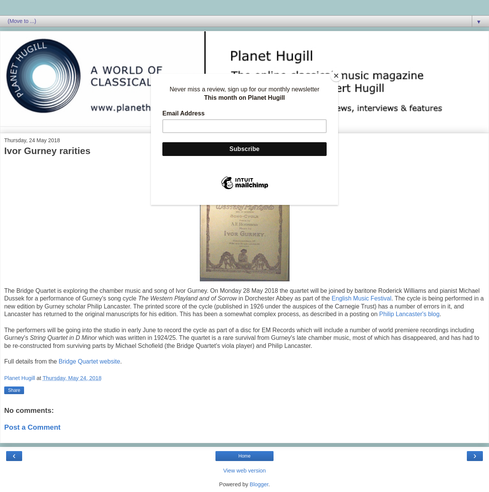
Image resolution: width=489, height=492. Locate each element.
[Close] (336, 75)
